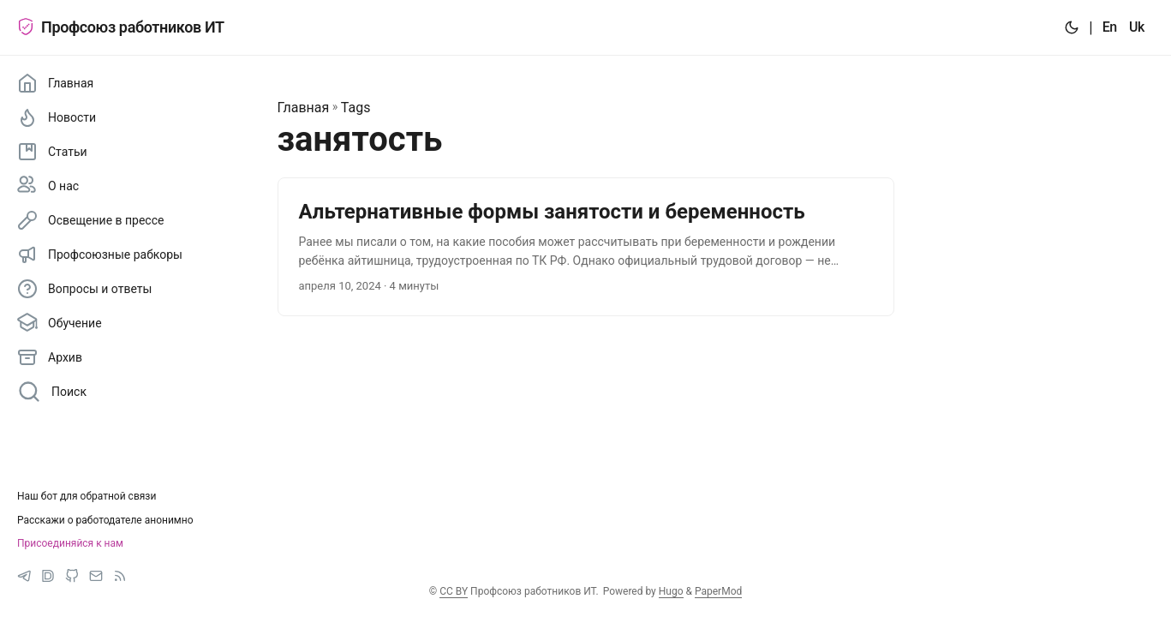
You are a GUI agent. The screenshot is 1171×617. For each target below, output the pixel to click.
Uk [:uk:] (1136, 27)
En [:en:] (1109, 27)
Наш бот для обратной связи (86, 496)
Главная (304, 107)
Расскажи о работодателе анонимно (105, 520)
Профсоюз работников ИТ (120, 27)
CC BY (453, 591)
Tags (356, 107)
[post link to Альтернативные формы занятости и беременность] (585, 247)
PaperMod (718, 591)
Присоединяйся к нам (70, 543)
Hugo (671, 591)
